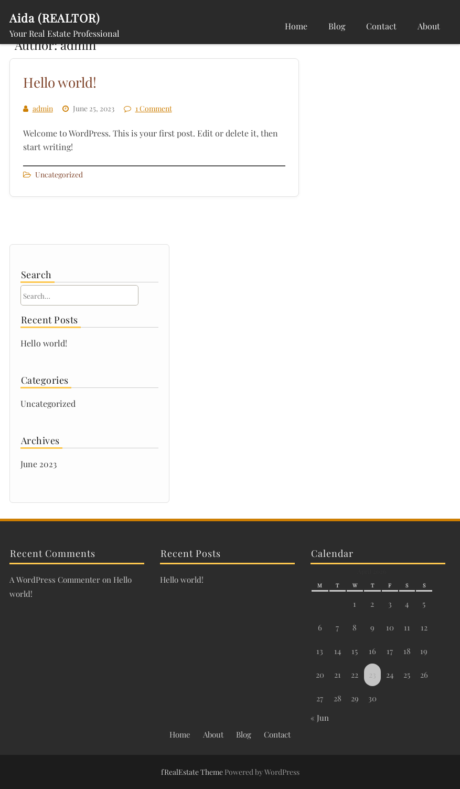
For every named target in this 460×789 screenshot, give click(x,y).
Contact (381, 25)
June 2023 (38, 463)
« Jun (320, 717)
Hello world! (60, 82)
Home (296, 25)
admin (43, 108)
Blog (336, 25)
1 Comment (153, 108)
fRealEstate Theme (192, 772)
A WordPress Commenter (54, 579)
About (429, 25)
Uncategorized (59, 175)
